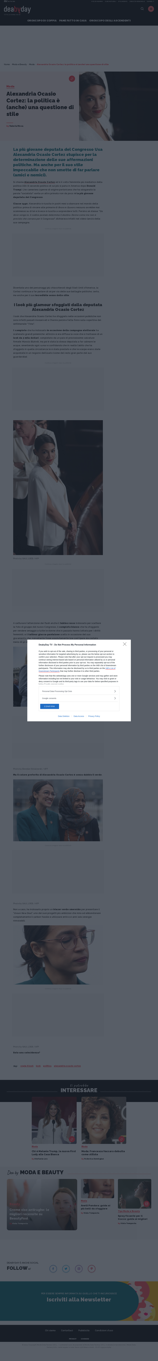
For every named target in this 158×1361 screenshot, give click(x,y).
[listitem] (79, 691)
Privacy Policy (94, 716)
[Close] (125, 644)
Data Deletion (64, 716)
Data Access (79, 716)
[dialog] (79, 680)
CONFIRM (53, 706)
